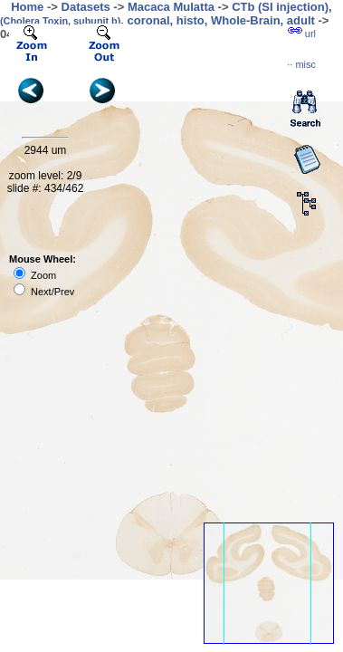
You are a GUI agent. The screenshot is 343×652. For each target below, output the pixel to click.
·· (301, 64)
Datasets (86, 7)
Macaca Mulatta (171, 7)
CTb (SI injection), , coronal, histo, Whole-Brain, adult (166, 13)
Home (27, 7)
